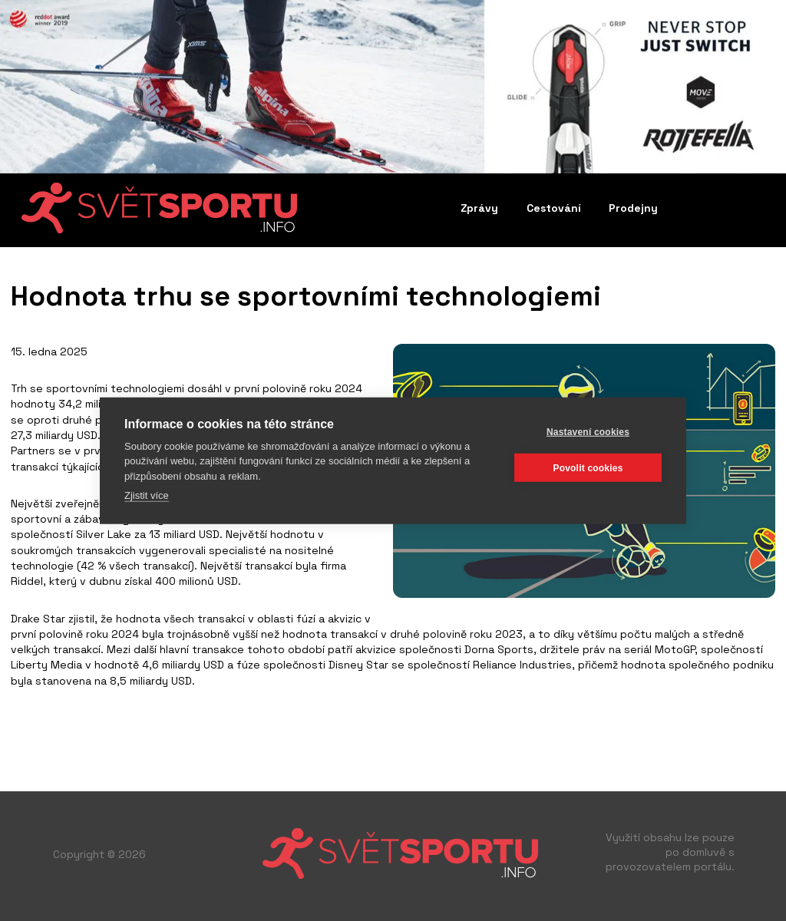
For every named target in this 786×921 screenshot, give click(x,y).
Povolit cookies (588, 467)
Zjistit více (146, 495)
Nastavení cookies (588, 431)
